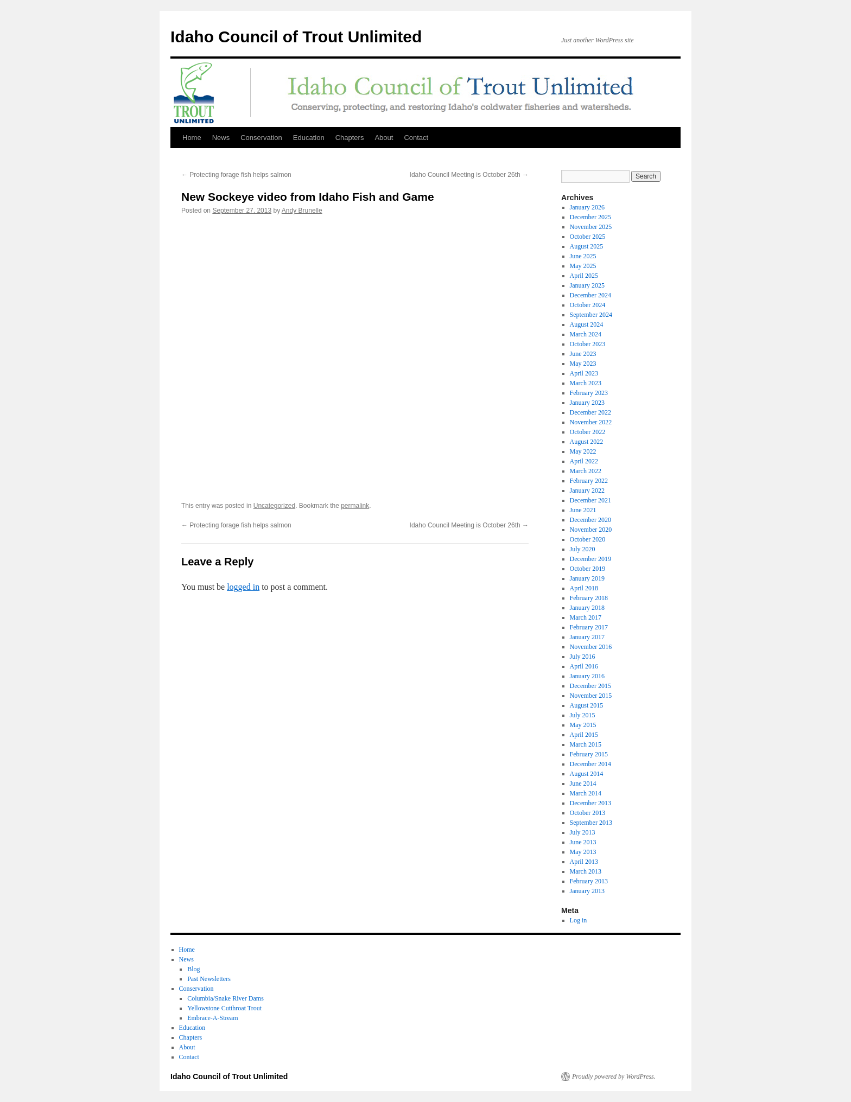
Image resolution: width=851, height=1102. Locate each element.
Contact (416, 137)
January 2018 (587, 607)
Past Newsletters (209, 979)
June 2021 (583, 510)
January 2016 (587, 676)
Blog (193, 969)
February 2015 (589, 754)
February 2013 (589, 881)
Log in (578, 920)
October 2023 (588, 344)
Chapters (349, 137)
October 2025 (588, 236)
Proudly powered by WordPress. (614, 1076)
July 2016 (582, 656)
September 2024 (591, 315)
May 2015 (583, 725)
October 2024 (588, 305)
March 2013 (585, 871)
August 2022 (587, 441)
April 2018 (584, 588)
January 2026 (587, 207)
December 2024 (590, 295)
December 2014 (590, 764)
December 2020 (590, 520)
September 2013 (591, 822)
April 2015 (584, 734)
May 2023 (583, 363)
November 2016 (591, 647)
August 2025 (587, 246)
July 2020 (582, 549)
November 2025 (591, 227)
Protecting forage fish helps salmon (236, 175)
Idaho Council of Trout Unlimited (296, 37)
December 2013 (590, 803)
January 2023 (587, 402)
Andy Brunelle (302, 210)
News (221, 137)
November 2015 (591, 695)
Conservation (261, 137)
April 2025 (584, 275)
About (383, 137)
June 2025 (583, 256)
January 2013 (587, 891)
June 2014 (583, 783)
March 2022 (585, 471)
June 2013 (583, 842)
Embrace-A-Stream (212, 1018)
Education (309, 137)
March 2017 (585, 617)
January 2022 (587, 490)
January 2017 (587, 637)
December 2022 (590, 412)
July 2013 (582, 832)
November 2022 (591, 422)
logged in (243, 586)
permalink (355, 505)
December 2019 (590, 559)
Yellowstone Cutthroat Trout (224, 1008)
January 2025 (587, 285)
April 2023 (584, 373)
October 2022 (588, 432)
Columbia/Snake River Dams (225, 998)
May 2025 (583, 266)
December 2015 (590, 686)
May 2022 (583, 451)
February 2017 (589, 627)
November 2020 (591, 529)
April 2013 (584, 861)
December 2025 (590, 217)
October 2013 (588, 813)
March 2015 (585, 744)
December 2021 (590, 500)
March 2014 (585, 793)
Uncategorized (274, 505)
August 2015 (587, 705)
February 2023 (589, 393)
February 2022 (589, 481)
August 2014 (587, 774)
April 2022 (584, 461)
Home (191, 137)
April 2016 (584, 666)
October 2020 (588, 539)
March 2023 (585, 383)
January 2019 (587, 578)
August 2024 (587, 324)
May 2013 (583, 852)
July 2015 (582, 715)
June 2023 (583, 354)
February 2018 (589, 598)
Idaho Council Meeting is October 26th (469, 175)
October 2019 (588, 568)
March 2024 (585, 334)
